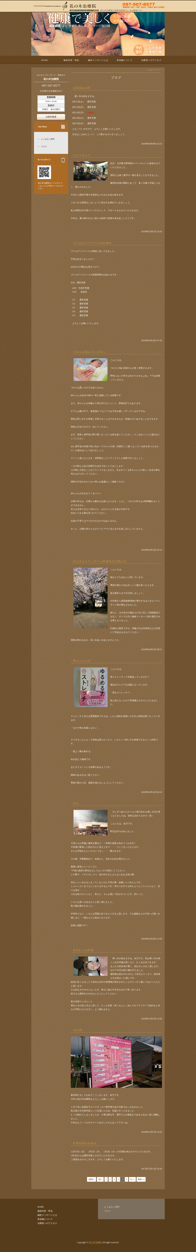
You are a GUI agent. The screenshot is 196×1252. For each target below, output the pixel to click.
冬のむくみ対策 (83, 949)
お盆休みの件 (82, 87)
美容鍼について (125, 60)
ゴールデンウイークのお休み (92, 242)
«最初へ (91, 1179)
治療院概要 (51, 117)
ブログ (44, 147)
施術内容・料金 (71, 60)
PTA (76, 803)
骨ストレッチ (82, 660)
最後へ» (141, 1179)
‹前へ (100, 1179)
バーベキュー (82, 154)
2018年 (78, 1029)
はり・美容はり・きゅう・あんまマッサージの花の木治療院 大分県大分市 (98, 6)
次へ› (132, 1179)
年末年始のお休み (85, 1143)
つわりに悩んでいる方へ (89, 351)
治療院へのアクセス (151, 60)
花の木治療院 (95, 1242)
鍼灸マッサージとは (98, 60)
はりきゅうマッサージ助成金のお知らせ (100, 561)
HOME (44, 60)
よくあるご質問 (47, 139)
